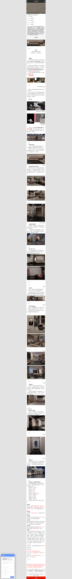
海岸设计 (32, 69)
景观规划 (37, 507)
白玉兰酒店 (35, 564)
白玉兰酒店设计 (39, 564)
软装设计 (34, 528)
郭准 (33, 496)
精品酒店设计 (38, 565)
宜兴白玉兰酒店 (33, 565)
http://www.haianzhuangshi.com (33, 551)
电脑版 (34, 575)
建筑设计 (41, 507)
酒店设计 (31, 564)
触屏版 (38, 575)
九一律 (42, 517)
